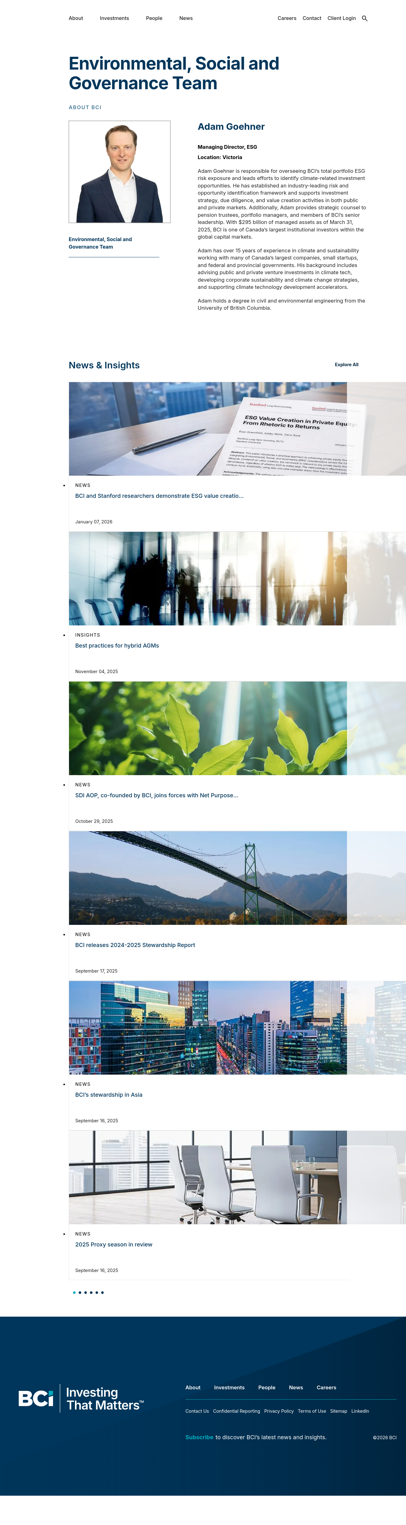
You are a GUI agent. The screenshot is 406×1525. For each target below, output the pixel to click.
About (76, 18)
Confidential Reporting (236, 1411)
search (365, 23)
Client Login (342, 18)
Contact (312, 18)
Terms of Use (312, 1411)
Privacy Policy (279, 1411)
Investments (114, 18)
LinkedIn (360, 1411)
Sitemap (338, 1411)
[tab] (74, 1292)
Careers (287, 18)
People (154, 18)
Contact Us (197, 1411)
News (186, 18)
